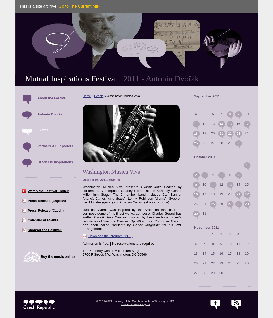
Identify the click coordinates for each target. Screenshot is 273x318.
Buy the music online (58, 257)
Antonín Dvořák (49, 114)
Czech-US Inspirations (55, 162)
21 (221, 134)
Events (42, 130)
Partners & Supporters (55, 146)
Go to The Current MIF (79, 6)
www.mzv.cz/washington (135, 304)
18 (196, 134)
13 (230, 185)
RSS (236, 305)
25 (196, 143)
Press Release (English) (47, 201)
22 (230, 134)
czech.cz (39, 305)
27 (230, 204)
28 (238, 204)
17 (247, 124)
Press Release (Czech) (46, 210)
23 (238, 134)
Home (87, 96)
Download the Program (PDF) (110, 236)
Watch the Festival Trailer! (48, 191)
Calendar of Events (43, 220)
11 (196, 124)
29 (247, 204)
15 (230, 124)
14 (221, 124)
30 (238, 143)
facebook (215, 305)
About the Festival (51, 98)
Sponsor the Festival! (45, 230)
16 (196, 194)
